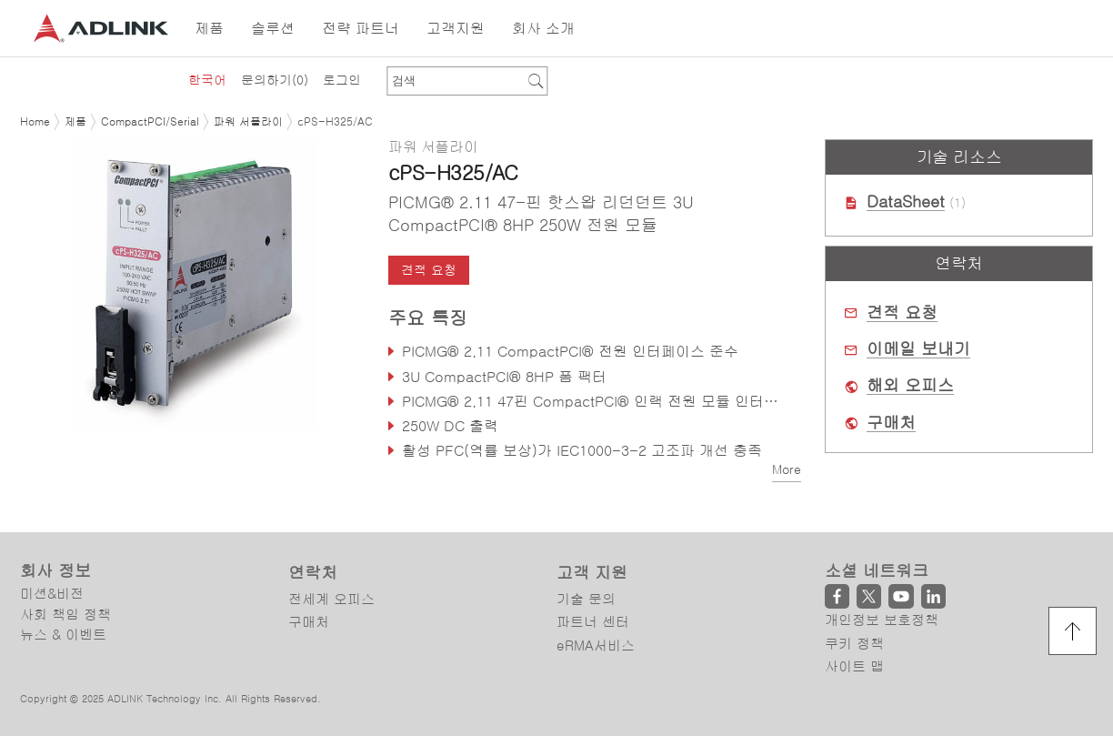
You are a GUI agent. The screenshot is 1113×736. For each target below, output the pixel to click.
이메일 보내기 (918, 349)
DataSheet (906, 202)
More (786, 469)
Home (35, 121)
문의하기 (274, 80)
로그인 (342, 80)
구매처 (891, 423)
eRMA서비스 (595, 645)
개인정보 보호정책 (881, 620)
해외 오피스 (910, 386)
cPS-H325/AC (335, 121)
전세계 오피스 (331, 599)
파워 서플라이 (248, 121)
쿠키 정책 (854, 643)
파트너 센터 (592, 622)
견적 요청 (428, 270)
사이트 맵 (854, 666)
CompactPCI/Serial (150, 121)
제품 (75, 121)
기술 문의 (586, 599)
